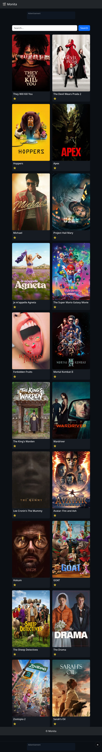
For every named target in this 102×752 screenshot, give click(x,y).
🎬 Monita (9, 4)
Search (84, 28)
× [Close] (98, 744)
